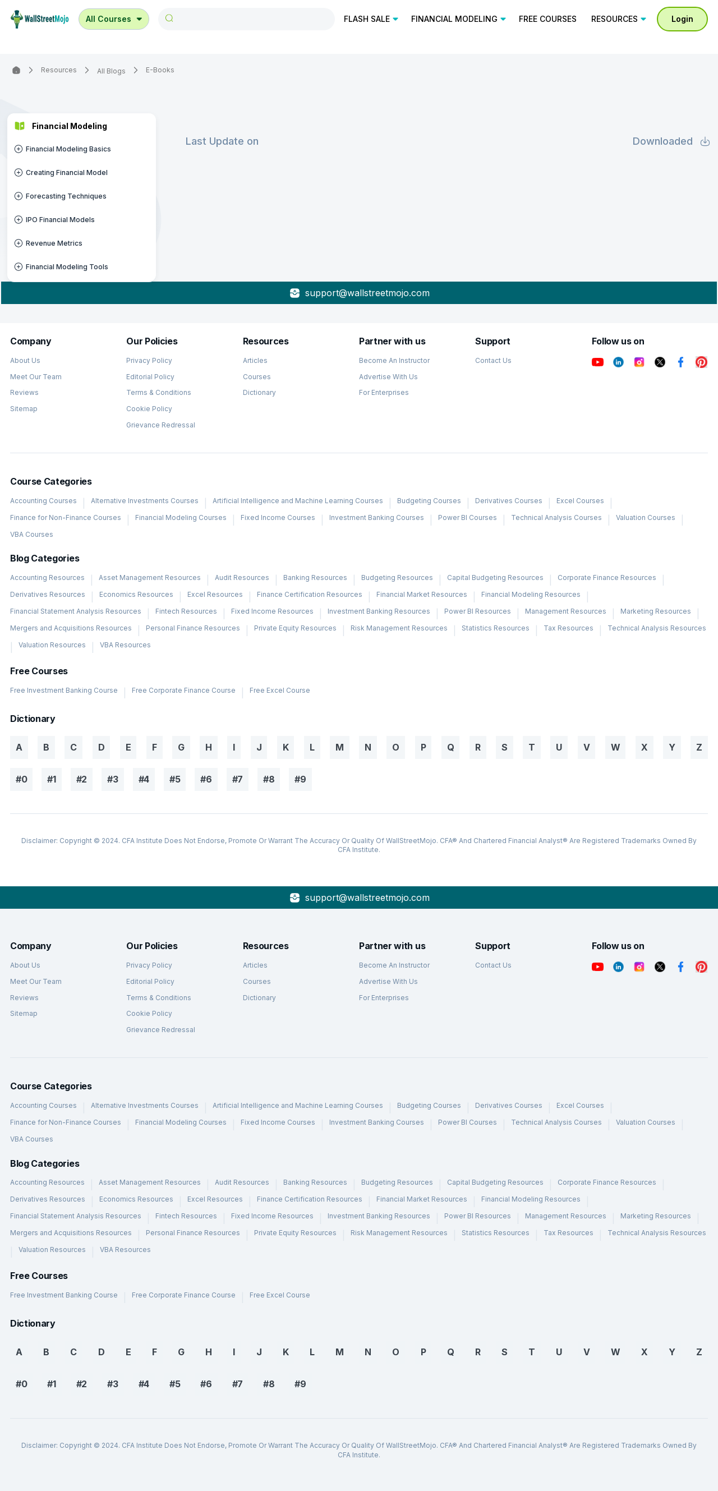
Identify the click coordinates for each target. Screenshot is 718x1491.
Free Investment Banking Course (64, 690)
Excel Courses (580, 500)
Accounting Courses (43, 500)
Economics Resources (136, 594)
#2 (81, 779)
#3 (112, 779)
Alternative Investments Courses (145, 500)
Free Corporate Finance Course (184, 690)
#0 (21, 779)
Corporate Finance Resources (607, 577)
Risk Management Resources (399, 628)
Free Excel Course (280, 690)
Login (682, 19)
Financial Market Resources (421, 594)
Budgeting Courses (429, 500)
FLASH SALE (372, 19)
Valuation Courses (645, 517)
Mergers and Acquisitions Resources (71, 628)
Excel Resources (215, 594)
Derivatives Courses (508, 500)
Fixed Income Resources (272, 611)
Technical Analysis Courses (556, 517)
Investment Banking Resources (379, 611)
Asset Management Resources (150, 577)
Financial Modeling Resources (531, 594)
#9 (300, 779)
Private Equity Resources (295, 628)
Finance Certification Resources (309, 594)
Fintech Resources (186, 611)
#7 (237, 779)
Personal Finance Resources (193, 628)
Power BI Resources (477, 611)
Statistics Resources (496, 628)
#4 (144, 779)
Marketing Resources (655, 611)
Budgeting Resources (397, 577)
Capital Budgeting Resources (495, 577)
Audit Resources (242, 577)
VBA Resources (125, 645)
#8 (268, 779)
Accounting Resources (47, 577)
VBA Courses (31, 534)
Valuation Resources (52, 645)
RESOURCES (619, 19)
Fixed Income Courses (278, 517)
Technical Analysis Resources (656, 628)
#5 (174, 779)
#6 (205, 779)
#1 (51, 779)
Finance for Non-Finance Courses (65, 517)
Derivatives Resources (47, 594)
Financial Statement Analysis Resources (75, 611)
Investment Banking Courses (376, 517)
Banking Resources (315, 577)
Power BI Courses (467, 517)
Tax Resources (568, 628)
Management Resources (565, 611)
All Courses (115, 19)
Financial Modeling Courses (181, 517)
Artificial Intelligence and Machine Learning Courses (298, 500)
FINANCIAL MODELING (459, 19)
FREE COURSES (548, 19)
